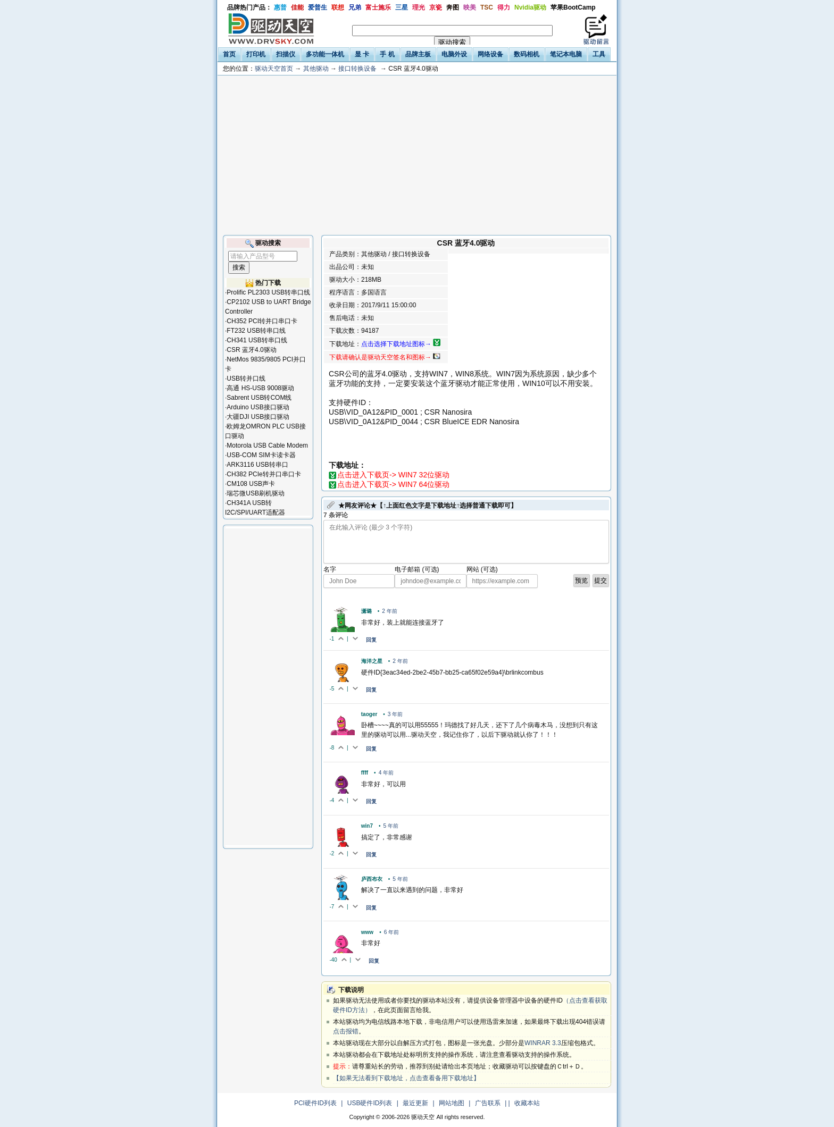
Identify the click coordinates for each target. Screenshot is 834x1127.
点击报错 (345, 1031)
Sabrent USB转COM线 (259, 397)
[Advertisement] (417, 155)
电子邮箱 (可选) (417, 569)
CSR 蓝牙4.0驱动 (251, 350)
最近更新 (415, 1103)
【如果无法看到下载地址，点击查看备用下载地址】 (406, 1078)
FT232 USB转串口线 (256, 330)
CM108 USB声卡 (251, 483)
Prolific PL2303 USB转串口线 (268, 292)
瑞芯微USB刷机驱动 (256, 493)
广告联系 (488, 1103)
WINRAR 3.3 (542, 1043)
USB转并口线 (246, 378)
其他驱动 (316, 68)
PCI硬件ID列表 (315, 1103)
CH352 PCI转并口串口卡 (262, 321)
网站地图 (451, 1103)
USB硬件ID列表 (370, 1103)
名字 (329, 569)
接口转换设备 (357, 68)
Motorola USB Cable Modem (267, 445)
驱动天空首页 (274, 68)
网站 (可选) (482, 569)
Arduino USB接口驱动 (258, 407)
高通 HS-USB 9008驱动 (260, 388)
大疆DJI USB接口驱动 (258, 416)
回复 (371, 640)
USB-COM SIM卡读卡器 (261, 455)
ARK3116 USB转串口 (257, 464)
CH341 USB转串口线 (257, 340)
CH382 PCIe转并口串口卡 (264, 474)
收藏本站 (527, 1103)
